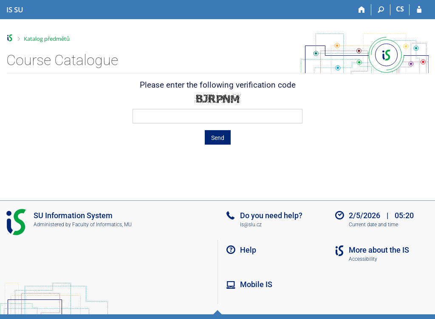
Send (217, 137)
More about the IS (379, 249)
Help (248, 249)
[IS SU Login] (419, 9)
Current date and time (373, 225)
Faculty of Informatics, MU (102, 225)
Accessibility (363, 259)
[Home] (361, 9)
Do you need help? (271, 215)
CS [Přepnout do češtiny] (400, 9)
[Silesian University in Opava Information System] (14, 9)
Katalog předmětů (47, 39)
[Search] (380, 9)
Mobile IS (256, 284)
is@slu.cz (251, 225)
